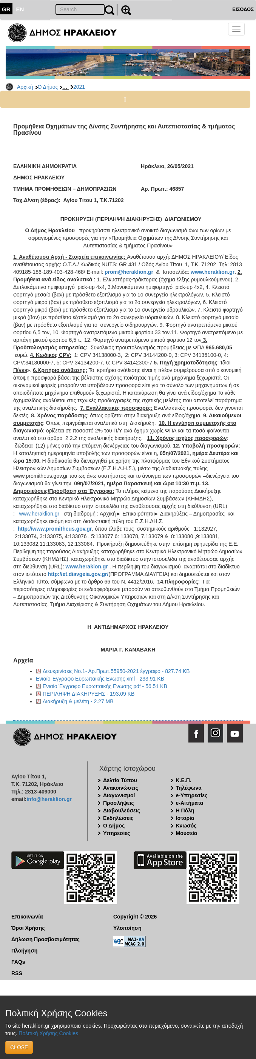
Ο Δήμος (48, 87)
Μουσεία (186, 833)
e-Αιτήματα (190, 803)
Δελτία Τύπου (120, 780)
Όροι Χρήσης (28, 928)
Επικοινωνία (27, 917)
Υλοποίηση (127, 928)
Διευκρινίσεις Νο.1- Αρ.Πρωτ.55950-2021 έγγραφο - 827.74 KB (116, 671)
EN (20, 9)
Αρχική (25, 87)
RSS (16, 973)
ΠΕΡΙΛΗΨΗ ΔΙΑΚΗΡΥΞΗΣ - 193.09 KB (88, 694)
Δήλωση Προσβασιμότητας (45, 939)
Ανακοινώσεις (120, 788)
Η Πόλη (185, 810)
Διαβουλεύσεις (121, 810)
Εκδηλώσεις (118, 818)
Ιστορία (185, 818)
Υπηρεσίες (116, 833)
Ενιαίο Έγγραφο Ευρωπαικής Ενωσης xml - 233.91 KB (100, 679)
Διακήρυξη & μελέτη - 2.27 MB (78, 701)
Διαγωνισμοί (119, 795)
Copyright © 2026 (135, 917)
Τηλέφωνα (189, 788)
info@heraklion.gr (48, 799)
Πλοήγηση (24, 951)
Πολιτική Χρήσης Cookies (48, 1033)
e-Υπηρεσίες (192, 795)
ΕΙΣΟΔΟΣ (243, 9)
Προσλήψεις (118, 803)
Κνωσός (186, 826)
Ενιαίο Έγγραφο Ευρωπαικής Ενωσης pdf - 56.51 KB (105, 686)
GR (6, 9)
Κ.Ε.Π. (183, 780)
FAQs (18, 962)
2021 (79, 87)
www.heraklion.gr (39, 514)
